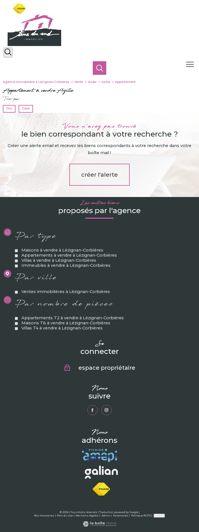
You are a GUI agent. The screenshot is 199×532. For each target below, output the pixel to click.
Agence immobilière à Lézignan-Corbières (36, 82)
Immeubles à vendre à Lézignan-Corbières (66, 275)
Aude (92, 82)
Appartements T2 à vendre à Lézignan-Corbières (73, 327)
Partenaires (120, 515)
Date (25, 109)
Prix (9, 109)
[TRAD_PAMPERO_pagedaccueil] (34, 44)
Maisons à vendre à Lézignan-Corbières (62, 259)
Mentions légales (87, 515)
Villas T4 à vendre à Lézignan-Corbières (62, 337)
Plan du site (65, 515)
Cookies (159, 515)
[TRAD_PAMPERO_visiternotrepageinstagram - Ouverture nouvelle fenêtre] (106, 410)
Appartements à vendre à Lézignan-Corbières (69, 265)
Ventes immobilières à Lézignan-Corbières (66, 301)
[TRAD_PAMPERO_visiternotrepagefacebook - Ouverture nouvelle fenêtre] (92, 410)
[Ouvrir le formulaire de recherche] (8, 52)
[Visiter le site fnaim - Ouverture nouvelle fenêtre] (101, 489)
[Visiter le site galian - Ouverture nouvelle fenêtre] (101, 472)
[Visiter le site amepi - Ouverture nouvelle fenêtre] (99, 455)
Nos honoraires (44, 515)
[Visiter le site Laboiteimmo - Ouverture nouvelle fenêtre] (99, 525)
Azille (105, 82)
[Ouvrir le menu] (192, 65)
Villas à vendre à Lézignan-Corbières (59, 270)
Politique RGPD (141, 515)
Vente (78, 82)
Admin (105, 515)
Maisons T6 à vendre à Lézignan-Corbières (66, 332)
